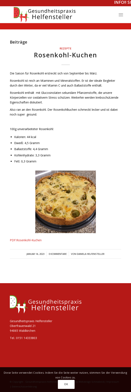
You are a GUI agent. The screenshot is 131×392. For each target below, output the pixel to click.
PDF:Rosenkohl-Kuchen (26, 240)
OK (66, 384)
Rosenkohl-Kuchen (65, 55)
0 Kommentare (58, 253)
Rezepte (65, 48)
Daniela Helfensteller (90, 253)
